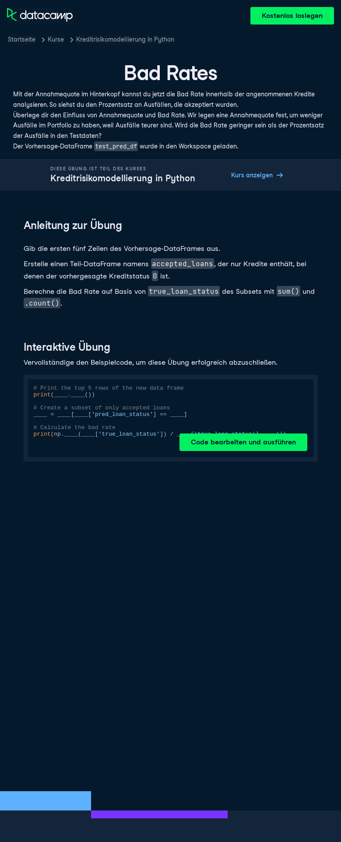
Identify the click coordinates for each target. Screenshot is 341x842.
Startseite (21, 39)
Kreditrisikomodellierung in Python (125, 39)
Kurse (56, 39)
